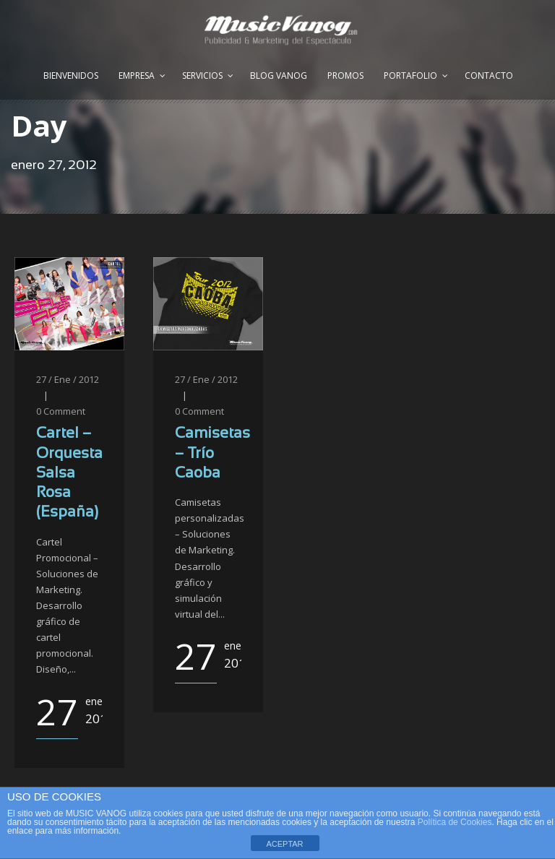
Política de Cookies (455, 822)
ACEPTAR (284, 843)
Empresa (137, 75)
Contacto (489, 75)
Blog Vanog (278, 75)
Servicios (202, 75)
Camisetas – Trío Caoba (212, 453)
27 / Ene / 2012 (67, 379)
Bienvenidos (70, 75)
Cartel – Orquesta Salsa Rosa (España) (69, 473)
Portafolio (410, 75)
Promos (345, 75)
